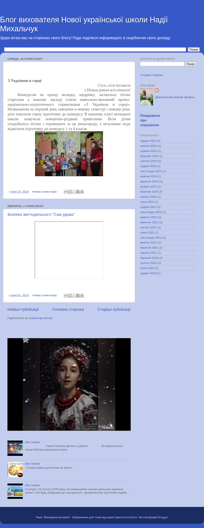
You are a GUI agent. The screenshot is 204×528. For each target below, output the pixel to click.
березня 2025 (149, 156)
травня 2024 (148, 186)
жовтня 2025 (148, 145)
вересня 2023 (149, 222)
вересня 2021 (149, 247)
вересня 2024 (149, 181)
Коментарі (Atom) (40, 318)
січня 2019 (147, 268)
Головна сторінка (68, 309)
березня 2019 (149, 257)
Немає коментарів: (45, 191)
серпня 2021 (148, 252)
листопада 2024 (151, 171)
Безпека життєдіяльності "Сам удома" (41, 214)
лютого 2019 (148, 263)
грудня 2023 (148, 207)
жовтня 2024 (148, 176)
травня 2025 (148, 151)
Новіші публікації (23, 309)
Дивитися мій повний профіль (175, 97)
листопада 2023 (151, 212)
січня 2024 (147, 201)
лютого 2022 (148, 227)
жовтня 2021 (148, 242)
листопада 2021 (151, 237)
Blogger (163, 517)
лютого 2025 (148, 161)
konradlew (130, 517)
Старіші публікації (114, 309)
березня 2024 (149, 191)
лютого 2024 (148, 196)
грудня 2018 (148, 273)
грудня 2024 (148, 166)
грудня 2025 (148, 140)
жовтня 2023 (148, 217)
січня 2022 (147, 232)
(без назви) (32, 442)
